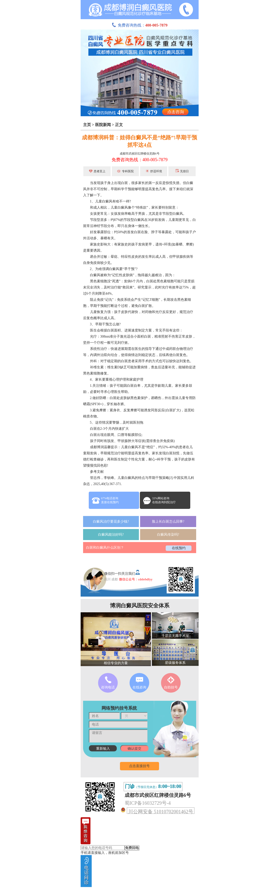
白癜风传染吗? (168, 534)
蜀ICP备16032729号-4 (148, 803)
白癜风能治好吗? (111, 534)
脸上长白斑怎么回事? (168, 521)
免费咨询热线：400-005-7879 (140, 159)
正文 (119, 125)
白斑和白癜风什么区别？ (105, 547)
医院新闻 (103, 125)
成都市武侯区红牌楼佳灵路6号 (140, 153)
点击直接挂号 (139, 766)
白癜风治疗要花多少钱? (111, 521)
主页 (87, 125)
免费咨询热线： (140, 25)
